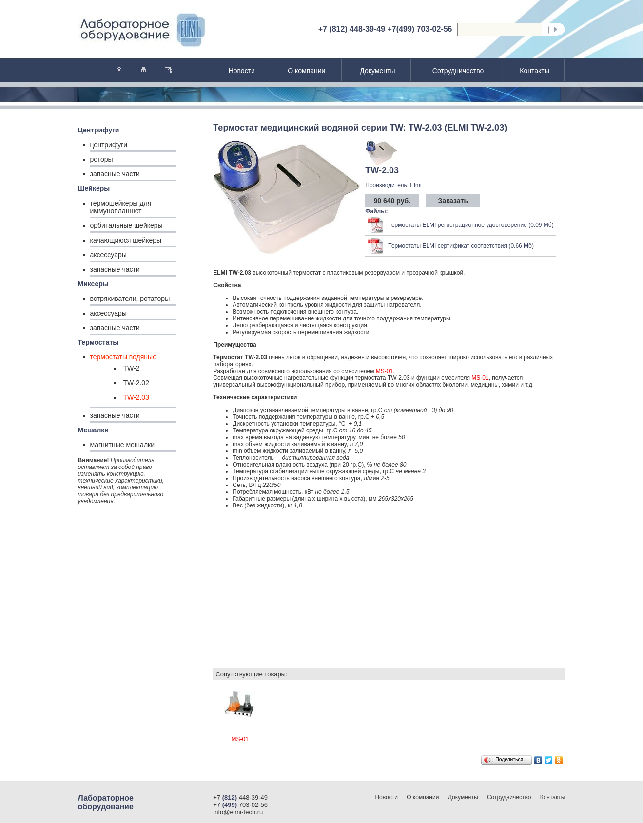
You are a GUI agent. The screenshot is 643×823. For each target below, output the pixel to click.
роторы (101, 159)
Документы (377, 71)
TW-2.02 (136, 383)
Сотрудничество (458, 71)
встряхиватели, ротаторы (130, 298)
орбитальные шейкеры (126, 225)
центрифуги (109, 145)
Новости (242, 71)
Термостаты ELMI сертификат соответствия (447, 246)
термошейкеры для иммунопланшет (121, 207)
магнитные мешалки (122, 445)
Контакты (534, 71)
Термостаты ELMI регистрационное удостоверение (457, 225)
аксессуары (108, 255)
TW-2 (131, 368)
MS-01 (384, 371)
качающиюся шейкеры (126, 240)
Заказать (453, 201)
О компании (306, 71)
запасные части (115, 174)
